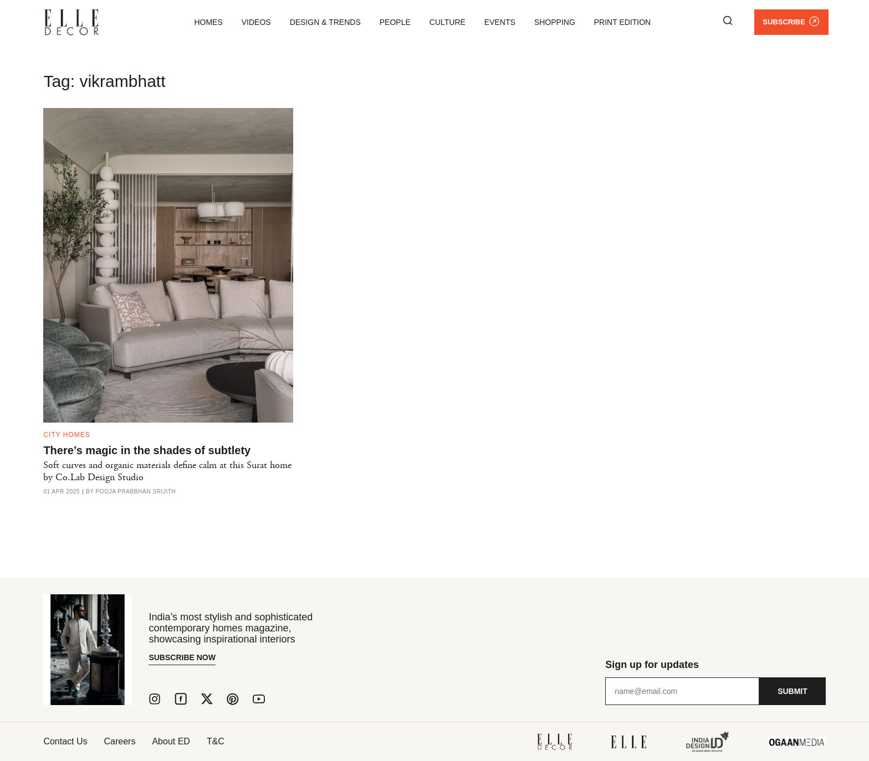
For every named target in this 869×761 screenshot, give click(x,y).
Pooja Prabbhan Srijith (136, 492)
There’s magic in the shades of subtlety (147, 450)
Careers (120, 741)
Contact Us (65, 741)
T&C (215, 741)
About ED (171, 741)
